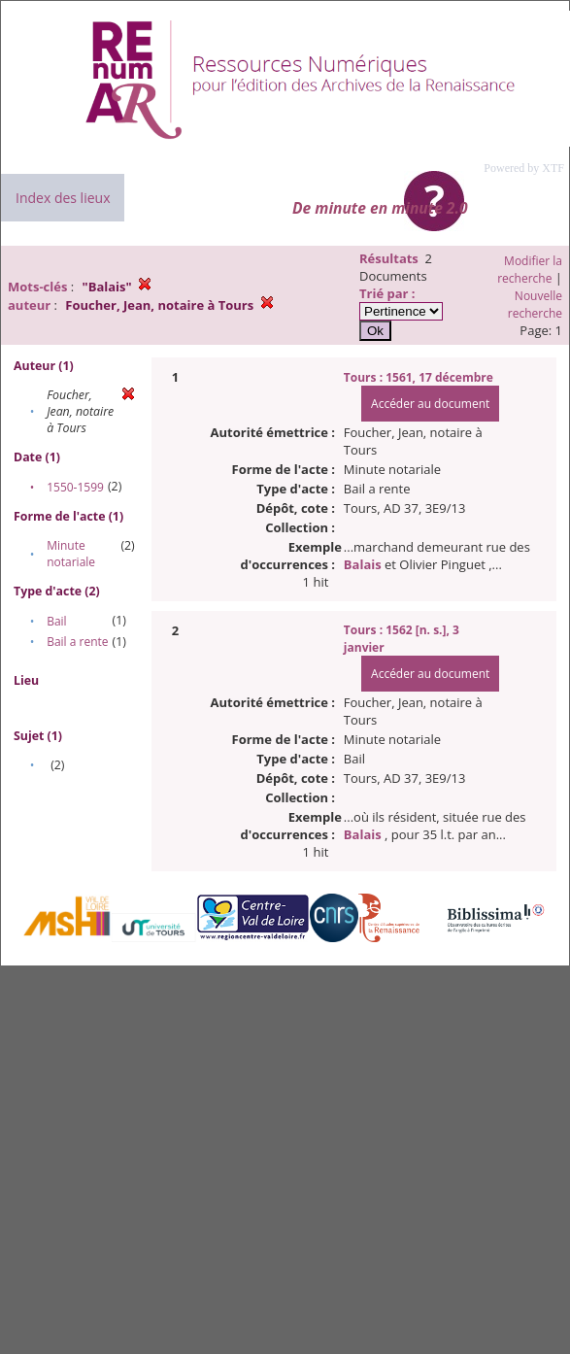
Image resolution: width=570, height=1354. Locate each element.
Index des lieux (63, 197)
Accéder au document (430, 403)
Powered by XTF (524, 168)
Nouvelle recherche (535, 305)
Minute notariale (71, 553)
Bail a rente (77, 641)
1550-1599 (75, 487)
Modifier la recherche (529, 270)
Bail (56, 621)
